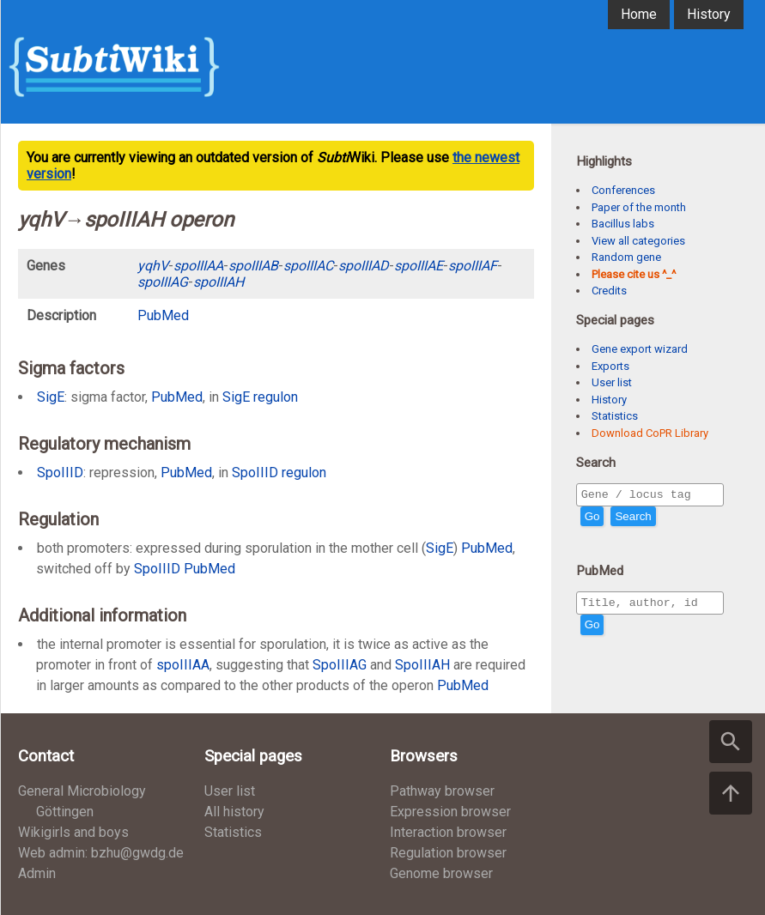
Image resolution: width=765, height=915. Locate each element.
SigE (50, 397)
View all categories (638, 240)
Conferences (623, 190)
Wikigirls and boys (73, 832)
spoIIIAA (182, 665)
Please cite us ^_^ (634, 274)
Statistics (615, 415)
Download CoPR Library (650, 433)
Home (639, 14)
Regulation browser (448, 853)
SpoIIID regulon (279, 472)
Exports (610, 366)
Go (592, 518)
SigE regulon (260, 397)
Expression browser (450, 811)
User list (612, 382)
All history (234, 811)
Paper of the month (639, 207)
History (709, 14)
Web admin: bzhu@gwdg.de (101, 853)
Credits (609, 290)
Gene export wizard (640, 348)
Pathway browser (442, 791)
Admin (37, 873)
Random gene (626, 257)
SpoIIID (60, 472)
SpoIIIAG (340, 665)
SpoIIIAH (422, 665)
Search (633, 518)
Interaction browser (448, 832)
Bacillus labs (623, 223)
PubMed (463, 685)
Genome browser (441, 873)
